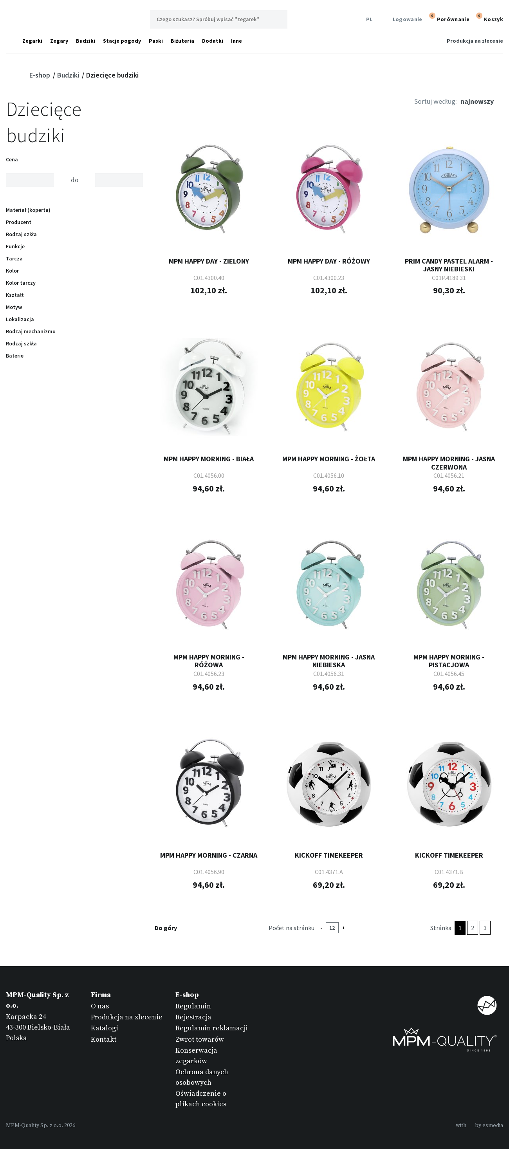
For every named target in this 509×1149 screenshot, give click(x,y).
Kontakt (103, 1039)
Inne (236, 40)
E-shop (40, 74)
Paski (156, 40)
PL (367, 19)
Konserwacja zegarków (196, 1056)
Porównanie (448, 18)
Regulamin (193, 1006)
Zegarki (32, 40)
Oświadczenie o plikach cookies (200, 1099)
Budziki (85, 40)
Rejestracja (193, 1017)
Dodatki (212, 40)
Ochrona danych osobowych (201, 1077)
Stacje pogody (122, 40)
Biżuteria (182, 40)
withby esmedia (479, 1125)
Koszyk (488, 18)
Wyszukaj (278, 19)
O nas (100, 1006)
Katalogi (104, 1028)
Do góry (171, 928)
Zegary (59, 40)
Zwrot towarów (199, 1039)
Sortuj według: (435, 101)
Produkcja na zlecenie (475, 40)
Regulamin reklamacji (211, 1028)
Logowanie (402, 19)
